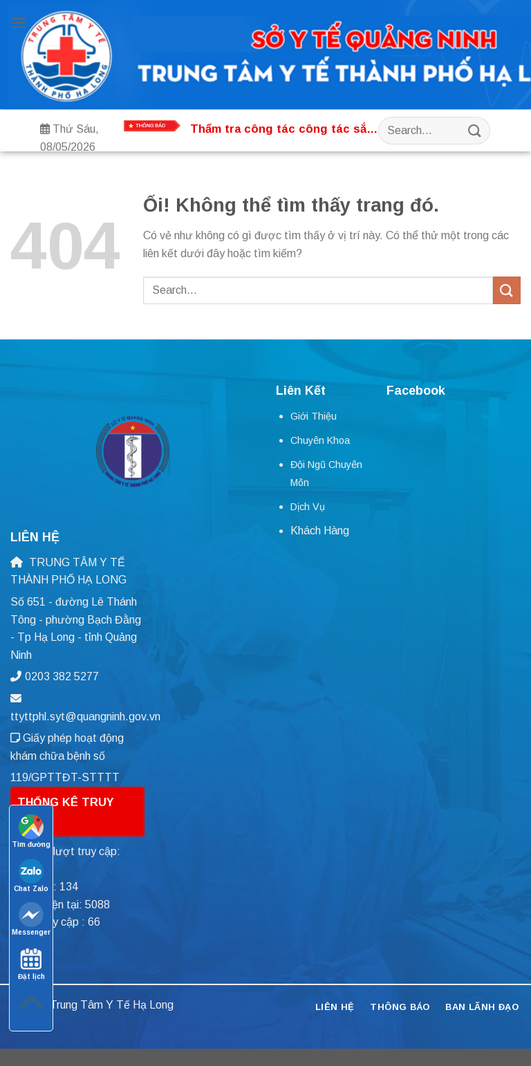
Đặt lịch (31, 963)
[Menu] (18, 22)
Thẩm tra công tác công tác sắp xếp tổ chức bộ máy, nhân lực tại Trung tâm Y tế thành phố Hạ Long (282, 129)
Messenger (31, 919)
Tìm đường (31, 831)
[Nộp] (474, 130)
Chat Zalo (31, 875)
